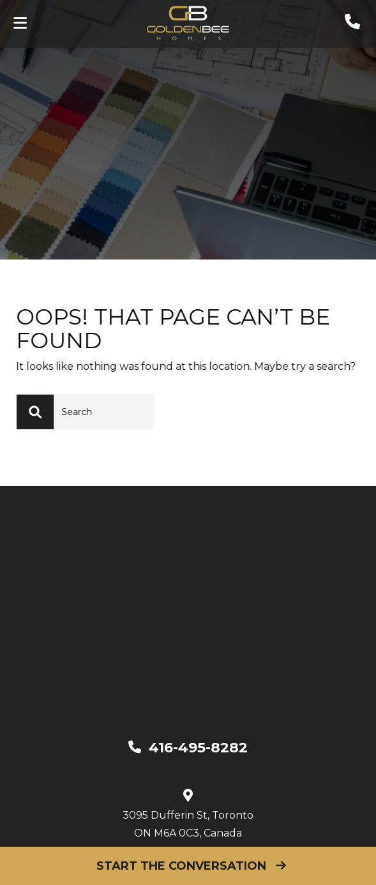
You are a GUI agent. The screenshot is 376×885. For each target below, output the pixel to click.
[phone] (352, 24)
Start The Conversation (188, 866)
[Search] (42, 412)
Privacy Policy (299, 832)
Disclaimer (222, 832)
